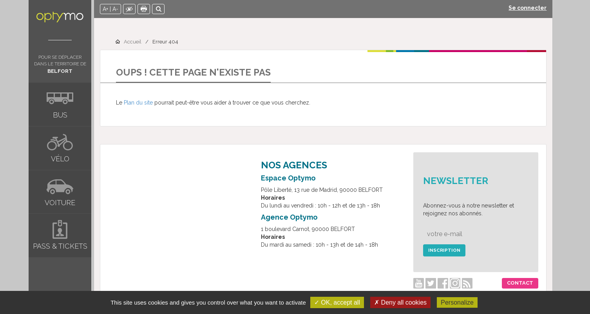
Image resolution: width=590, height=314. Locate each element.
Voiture (60, 203)
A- (118, 9)
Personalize (457, 302)
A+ (108, 9)
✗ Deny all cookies (400, 302)
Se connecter (531, 8)
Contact (523, 283)
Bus (60, 115)
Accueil (136, 42)
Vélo (60, 159)
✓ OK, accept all (337, 302)
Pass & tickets (60, 246)
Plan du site (141, 102)
